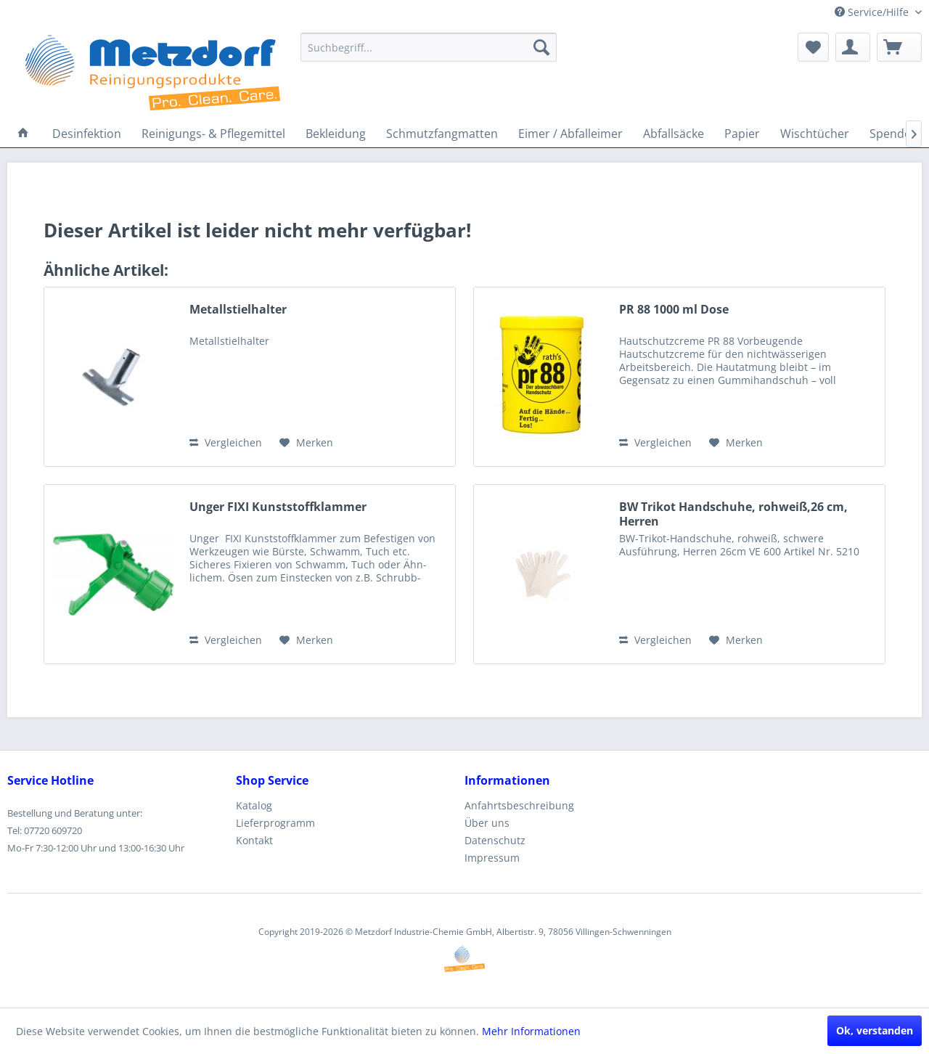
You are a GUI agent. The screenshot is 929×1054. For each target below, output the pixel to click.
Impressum (492, 858)
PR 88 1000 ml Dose (674, 309)
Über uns (486, 823)
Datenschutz (494, 840)
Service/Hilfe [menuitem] (873, 12)
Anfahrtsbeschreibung (519, 805)
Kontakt (254, 840)
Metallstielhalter (238, 309)
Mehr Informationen (531, 1031)
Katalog (254, 805)
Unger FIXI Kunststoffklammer (278, 507)
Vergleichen (225, 442)
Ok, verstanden (874, 1030)
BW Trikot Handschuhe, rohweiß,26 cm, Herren (733, 513)
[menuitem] (428, 47)
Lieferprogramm (275, 823)
